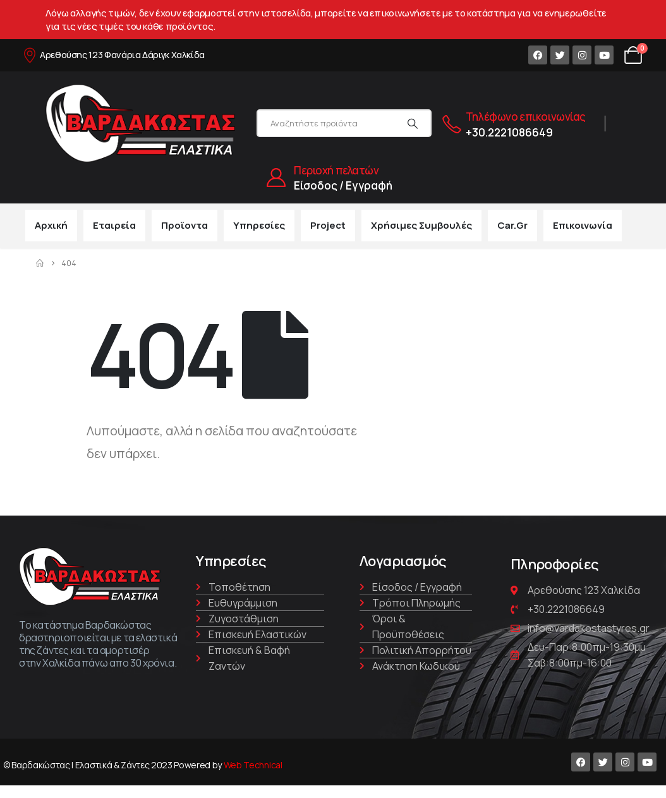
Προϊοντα (184, 225)
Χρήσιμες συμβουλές (421, 225)
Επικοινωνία (582, 225)
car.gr (512, 225)
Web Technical (253, 765)
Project (328, 225)
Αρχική (51, 225)
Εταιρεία (114, 225)
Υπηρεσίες (259, 225)
